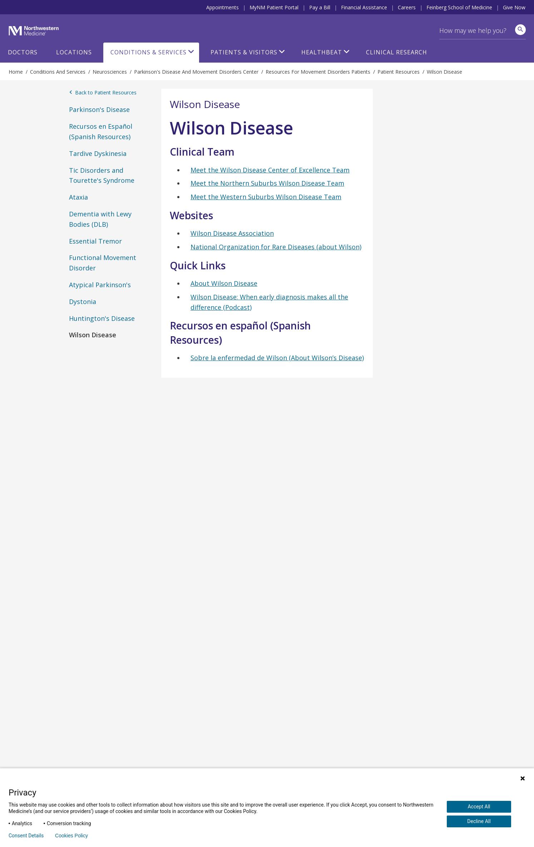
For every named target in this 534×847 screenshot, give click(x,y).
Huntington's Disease (102, 318)
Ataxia (78, 197)
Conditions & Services (148, 52)
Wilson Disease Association (232, 233)
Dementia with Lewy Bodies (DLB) (100, 219)
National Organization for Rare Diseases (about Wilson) (276, 247)
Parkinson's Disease (99, 109)
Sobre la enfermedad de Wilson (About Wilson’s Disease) (277, 357)
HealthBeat (321, 52)
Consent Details (26, 835)
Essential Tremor (95, 241)
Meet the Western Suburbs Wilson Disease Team (266, 196)
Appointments (222, 7)
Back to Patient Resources (103, 92)
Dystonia (82, 301)
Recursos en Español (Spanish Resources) (100, 131)
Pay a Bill (319, 7)
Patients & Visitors (244, 52)
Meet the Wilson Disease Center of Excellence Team (270, 170)
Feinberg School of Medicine (459, 7)
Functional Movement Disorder (102, 262)
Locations (74, 52)
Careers (407, 7)
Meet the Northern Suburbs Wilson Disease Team (267, 183)
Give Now (514, 7)
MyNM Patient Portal (273, 7)
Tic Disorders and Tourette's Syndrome (101, 175)
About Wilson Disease (224, 283)
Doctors (23, 52)
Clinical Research (396, 52)
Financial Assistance (364, 7)
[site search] (520, 29)
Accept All (479, 806)
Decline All (478, 821)
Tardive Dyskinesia (98, 153)
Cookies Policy (71, 835)
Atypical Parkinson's (100, 284)
